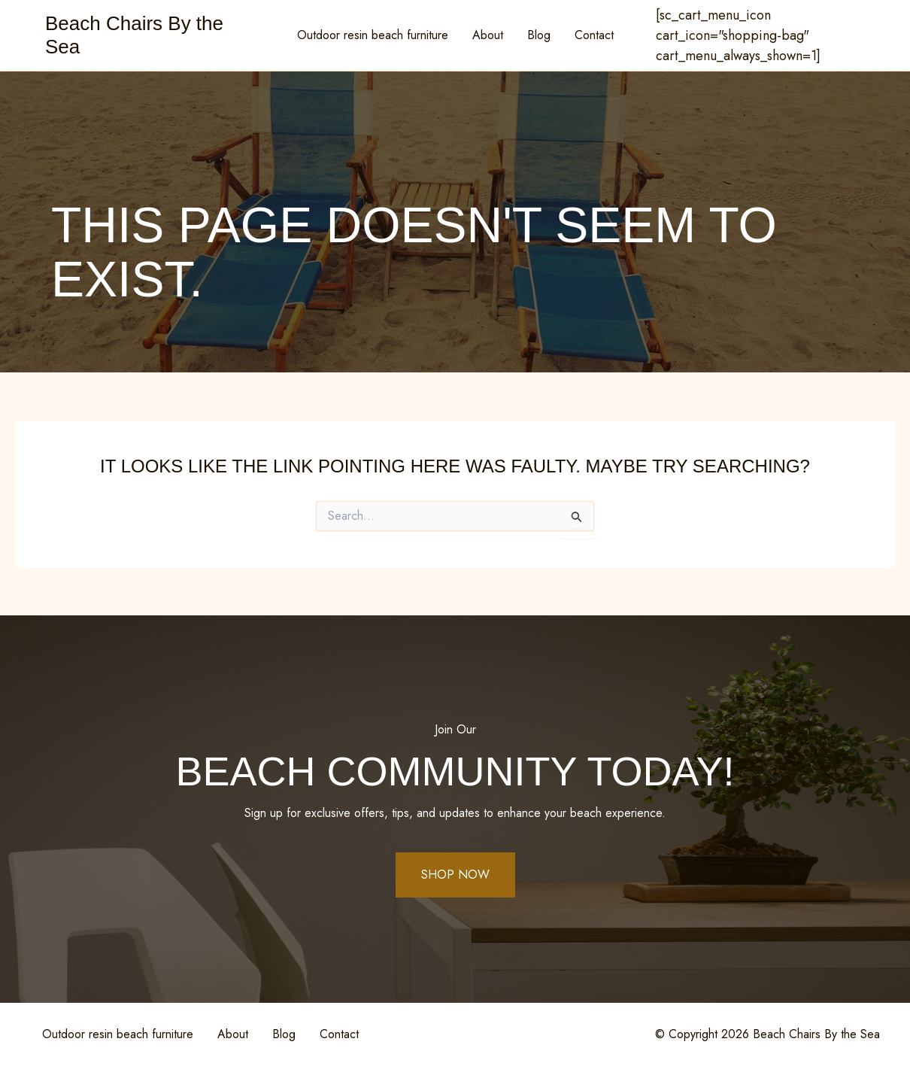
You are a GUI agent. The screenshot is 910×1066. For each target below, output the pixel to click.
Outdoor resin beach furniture (372, 35)
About (487, 35)
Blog (539, 35)
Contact (594, 35)
